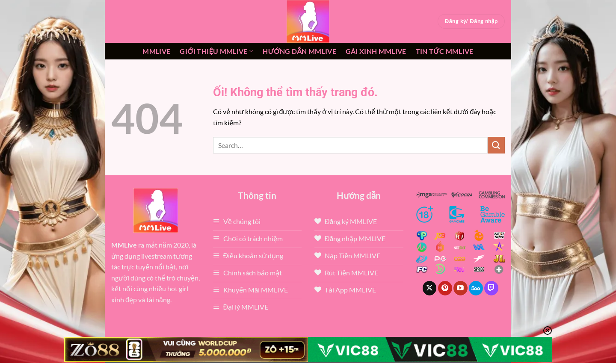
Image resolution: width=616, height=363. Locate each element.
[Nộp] (496, 145)
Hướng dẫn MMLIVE (299, 51)
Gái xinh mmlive (376, 51)
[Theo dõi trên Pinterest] (445, 288)
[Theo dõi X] (430, 288)
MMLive (156, 51)
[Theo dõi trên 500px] (476, 288)
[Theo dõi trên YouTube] (460, 288)
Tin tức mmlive (445, 51)
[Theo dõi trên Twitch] (491, 288)
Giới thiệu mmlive (216, 51)
